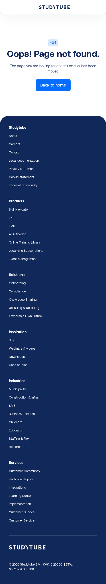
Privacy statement (22, 169)
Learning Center (20, 495)
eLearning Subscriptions (26, 250)
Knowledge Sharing (23, 299)
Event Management (23, 259)
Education (16, 430)
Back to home (53, 85)
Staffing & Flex (19, 438)
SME (12, 405)
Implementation (20, 504)
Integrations (17, 487)
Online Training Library (25, 242)
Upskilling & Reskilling (24, 308)
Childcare (15, 422)
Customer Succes (22, 512)
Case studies (18, 365)
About (13, 136)
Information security (23, 185)
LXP (11, 218)
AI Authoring (17, 234)
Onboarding (17, 283)
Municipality (17, 389)
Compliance (17, 291)
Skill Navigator (19, 209)
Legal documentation (24, 160)
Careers (14, 144)
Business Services (22, 414)
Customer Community (24, 471)
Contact (14, 152)
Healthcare (16, 447)
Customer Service (22, 520)
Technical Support (22, 479)
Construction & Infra (23, 397)
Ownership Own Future (25, 316)
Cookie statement (21, 177)
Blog (12, 340)
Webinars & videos (22, 348)
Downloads (17, 356)
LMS (12, 226)
